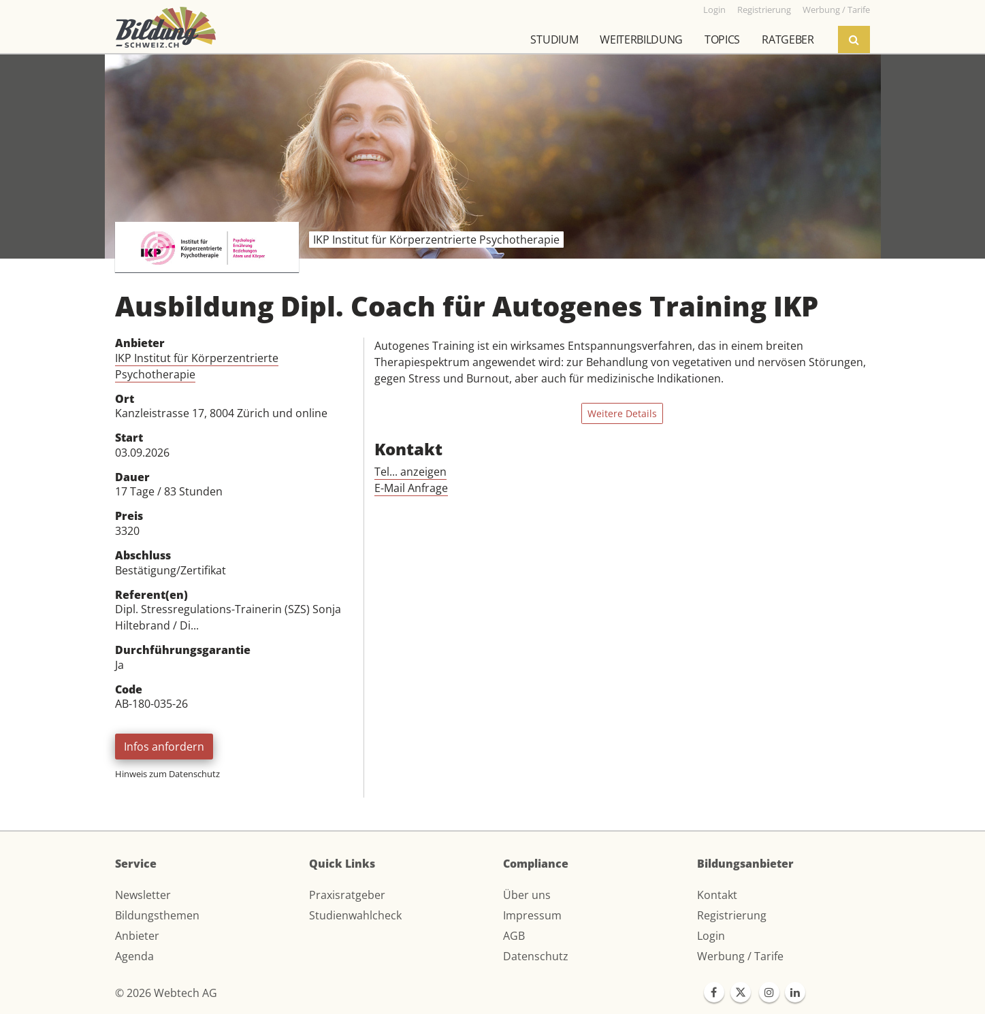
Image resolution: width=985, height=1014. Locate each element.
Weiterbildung (641, 39)
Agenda (134, 956)
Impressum (532, 915)
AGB (514, 935)
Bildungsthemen (157, 915)
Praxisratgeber (347, 894)
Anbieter (137, 935)
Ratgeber (787, 39)
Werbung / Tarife (740, 956)
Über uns (527, 894)
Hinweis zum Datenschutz (167, 774)
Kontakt (717, 894)
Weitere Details (622, 413)
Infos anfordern (164, 746)
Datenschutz (535, 956)
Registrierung (731, 915)
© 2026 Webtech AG (166, 992)
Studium (554, 39)
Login (711, 935)
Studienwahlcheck (355, 915)
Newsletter (143, 894)
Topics (722, 39)
